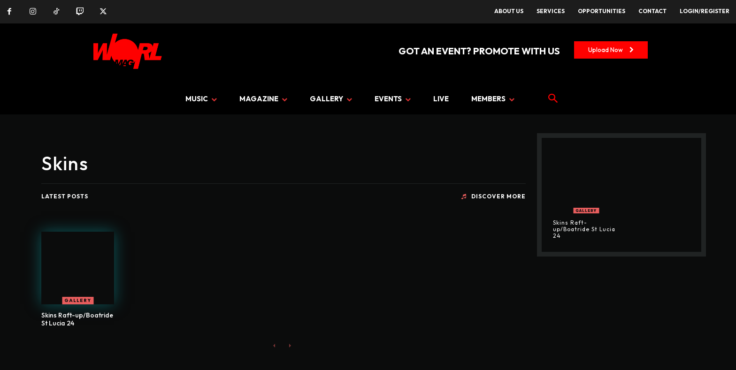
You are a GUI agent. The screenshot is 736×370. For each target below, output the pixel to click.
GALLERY (77, 300)
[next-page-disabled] (289, 345)
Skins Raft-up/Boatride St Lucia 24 (77, 319)
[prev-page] (274, 345)
